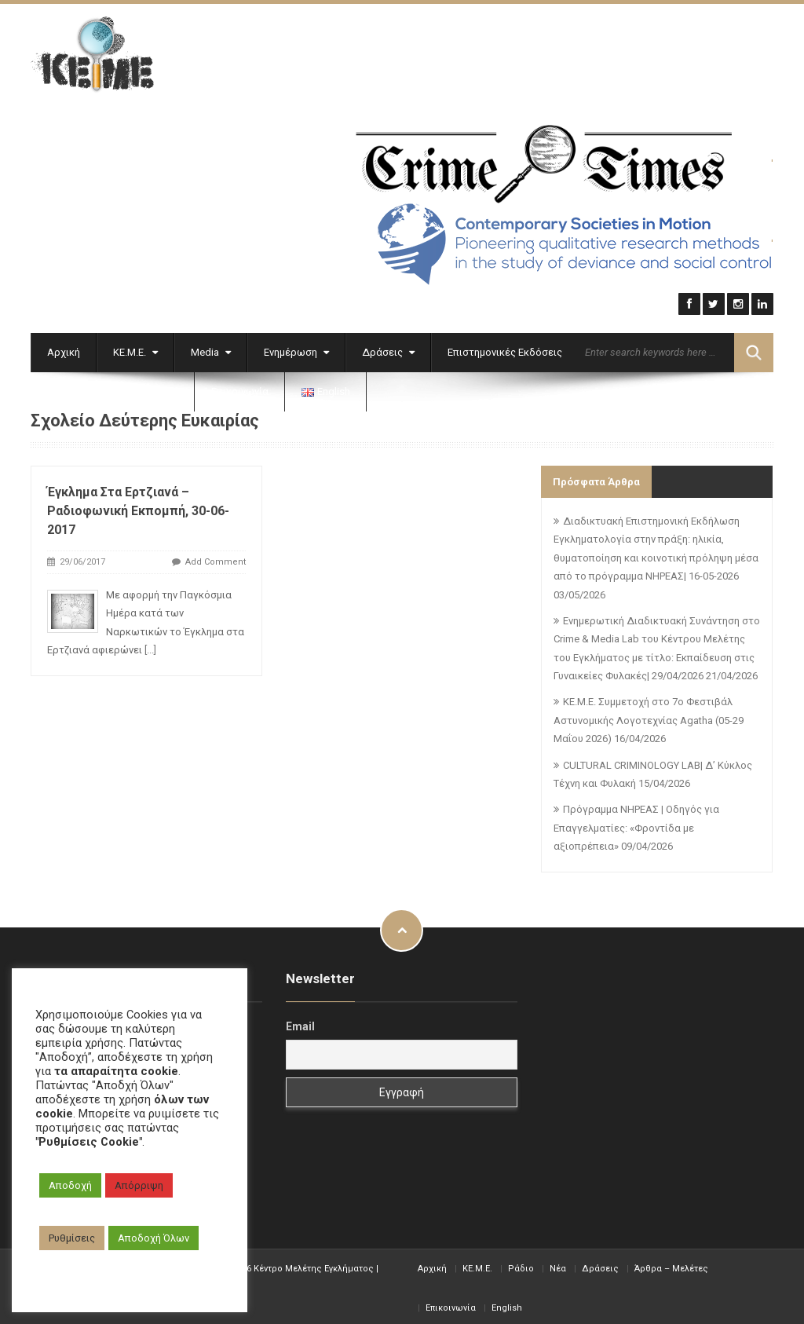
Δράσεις (388, 348)
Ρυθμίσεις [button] (72, 1238)
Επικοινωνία (240, 387)
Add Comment (215, 559)
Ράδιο (521, 1265)
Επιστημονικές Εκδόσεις (505, 348)
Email (300, 1023)
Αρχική (63, 348)
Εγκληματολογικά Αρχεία (112, 387)
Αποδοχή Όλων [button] (153, 1238)
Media (211, 348)
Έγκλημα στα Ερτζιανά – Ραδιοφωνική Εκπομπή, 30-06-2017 (138, 507)
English (507, 1304)
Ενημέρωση (296, 348)
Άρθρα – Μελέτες (671, 1265)
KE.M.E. (477, 1265)
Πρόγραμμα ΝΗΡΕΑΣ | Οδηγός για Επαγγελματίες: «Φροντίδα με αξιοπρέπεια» (636, 824)
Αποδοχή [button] (70, 1185)
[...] (150, 647)
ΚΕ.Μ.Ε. (135, 348)
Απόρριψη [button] (139, 1185)
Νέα (558, 1265)
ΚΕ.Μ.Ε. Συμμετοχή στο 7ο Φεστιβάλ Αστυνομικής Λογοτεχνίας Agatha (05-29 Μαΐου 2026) (649, 717)
